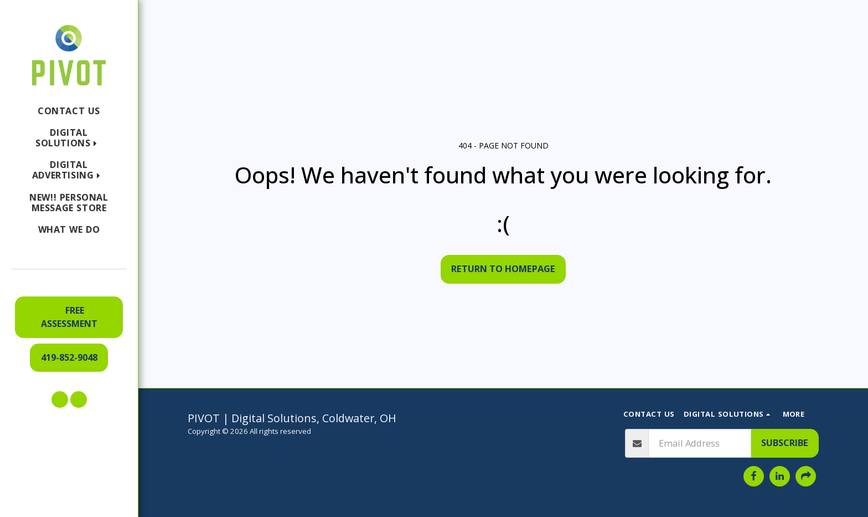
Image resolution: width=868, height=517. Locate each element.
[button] (69, 137)
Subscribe (784, 442)
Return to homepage (503, 268)
